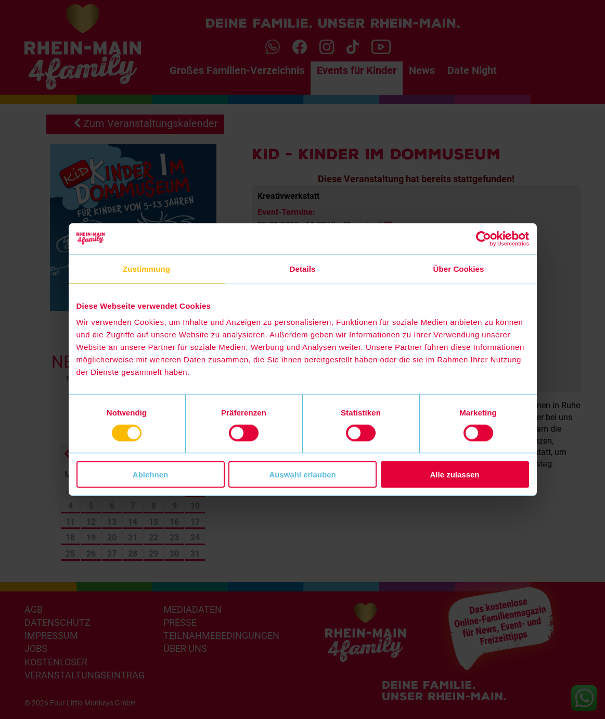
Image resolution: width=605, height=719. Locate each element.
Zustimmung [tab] (146, 268)
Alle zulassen (454, 474)
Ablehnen (150, 474)
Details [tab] (303, 268)
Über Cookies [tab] (458, 268)
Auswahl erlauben (302, 474)
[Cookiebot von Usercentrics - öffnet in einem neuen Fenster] (483, 238)
